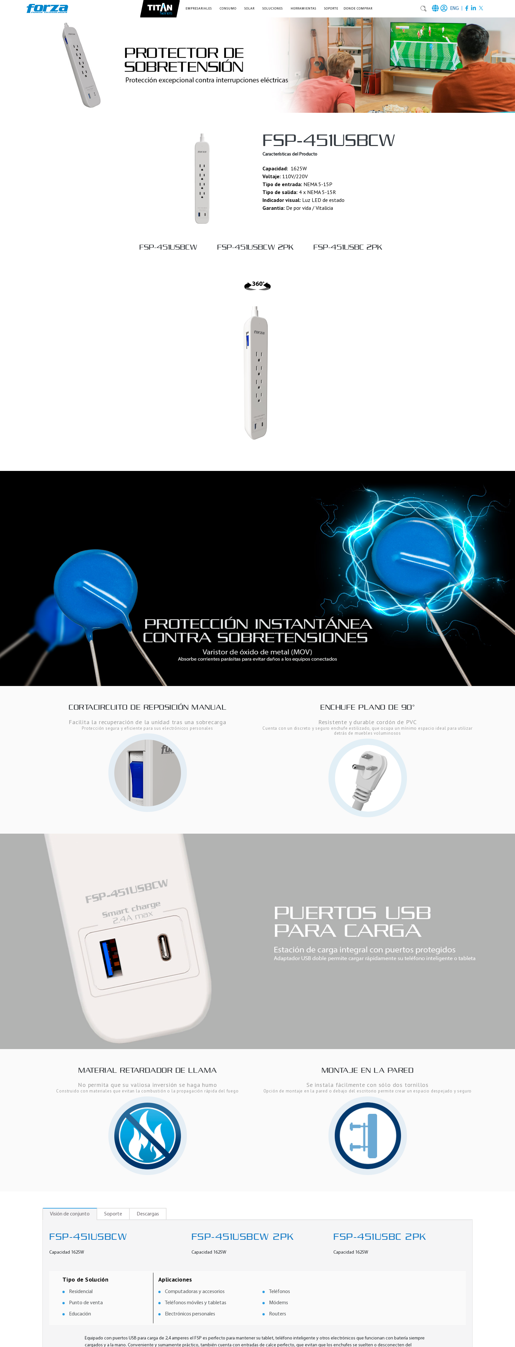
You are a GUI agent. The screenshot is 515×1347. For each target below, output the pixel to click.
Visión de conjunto (70, 1214)
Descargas (148, 1214)
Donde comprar (358, 9)
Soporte (331, 9)
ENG (454, 8)
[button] (200, 9)
